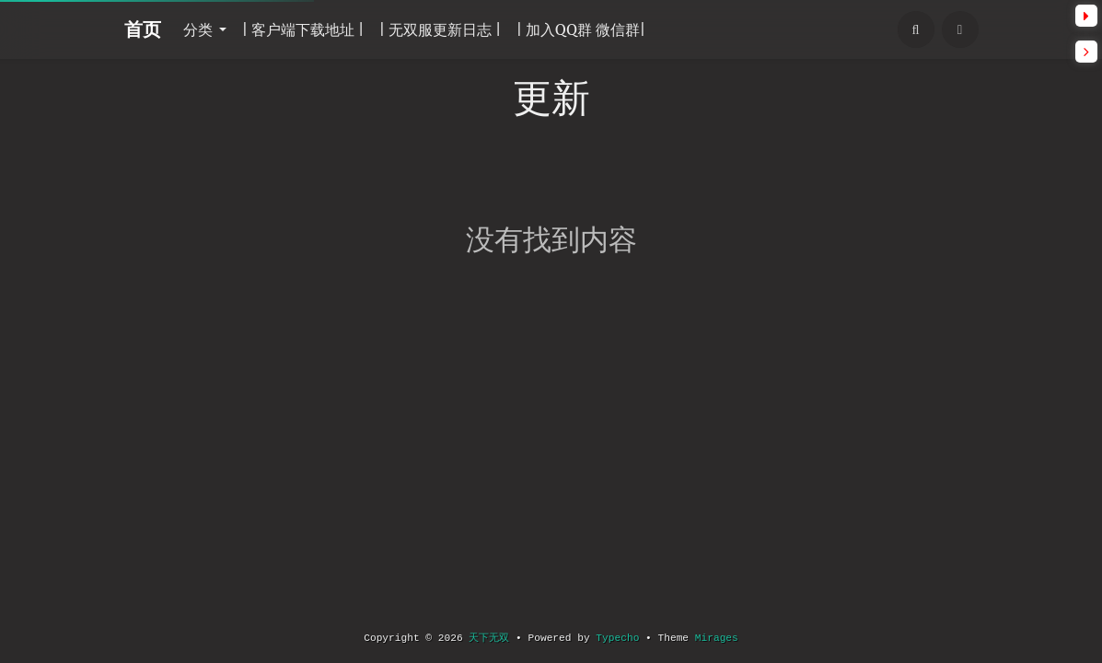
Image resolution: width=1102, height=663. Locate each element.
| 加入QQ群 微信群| (581, 29)
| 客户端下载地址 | (302, 29)
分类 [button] (199, 29)
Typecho (617, 638)
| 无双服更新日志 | (439, 29)
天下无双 (489, 638)
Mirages (716, 638)
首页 (142, 29)
